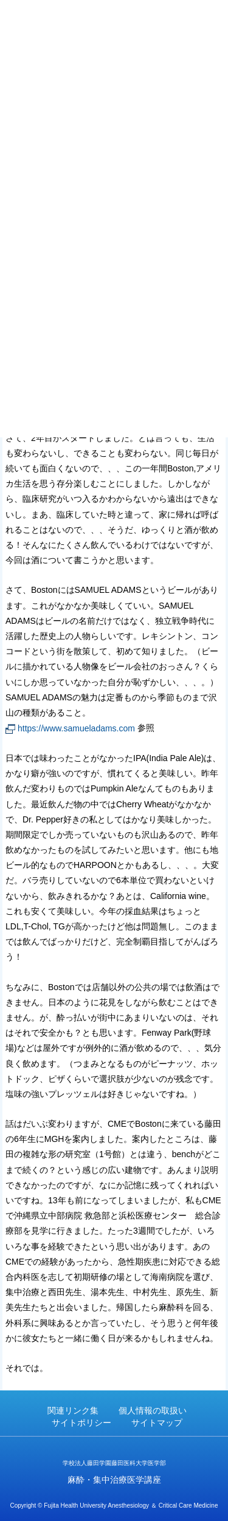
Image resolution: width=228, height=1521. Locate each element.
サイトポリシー (81, 1422)
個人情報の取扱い (153, 1410)
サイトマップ (156, 1422)
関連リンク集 (72, 1410)
